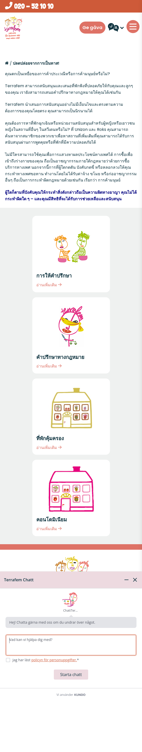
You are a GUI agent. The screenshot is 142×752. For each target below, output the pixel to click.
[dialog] (71, 662)
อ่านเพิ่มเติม (49, 285)
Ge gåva (92, 27)
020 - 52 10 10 (29, 6)
